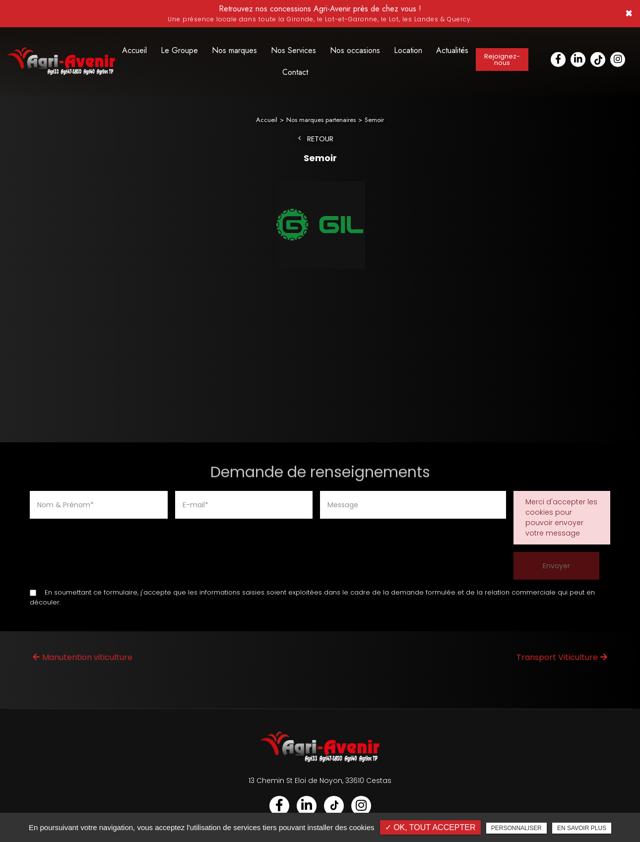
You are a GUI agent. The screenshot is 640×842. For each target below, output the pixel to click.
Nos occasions (355, 50)
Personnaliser (516, 828)
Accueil (134, 50)
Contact (295, 72)
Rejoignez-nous (502, 59)
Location (408, 50)
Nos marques (234, 50)
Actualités (452, 50)
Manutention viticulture (82, 657)
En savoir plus (581, 828)
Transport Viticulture (561, 657)
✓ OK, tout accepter (430, 827)
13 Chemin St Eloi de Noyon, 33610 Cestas (320, 781)
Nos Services (293, 50)
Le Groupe (179, 50)
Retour (320, 139)
